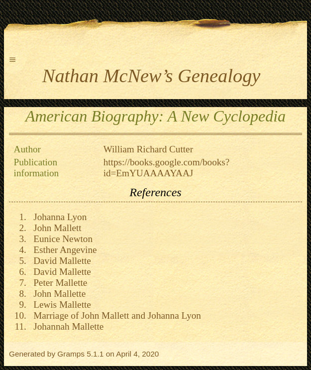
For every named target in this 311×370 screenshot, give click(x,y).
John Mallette (57, 293)
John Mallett (55, 228)
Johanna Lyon (58, 217)
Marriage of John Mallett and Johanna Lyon (115, 315)
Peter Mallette (58, 282)
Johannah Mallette (66, 326)
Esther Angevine (63, 250)
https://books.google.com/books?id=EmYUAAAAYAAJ (167, 167)
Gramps (71, 354)
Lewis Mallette (60, 304)
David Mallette (60, 260)
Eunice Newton (61, 239)
